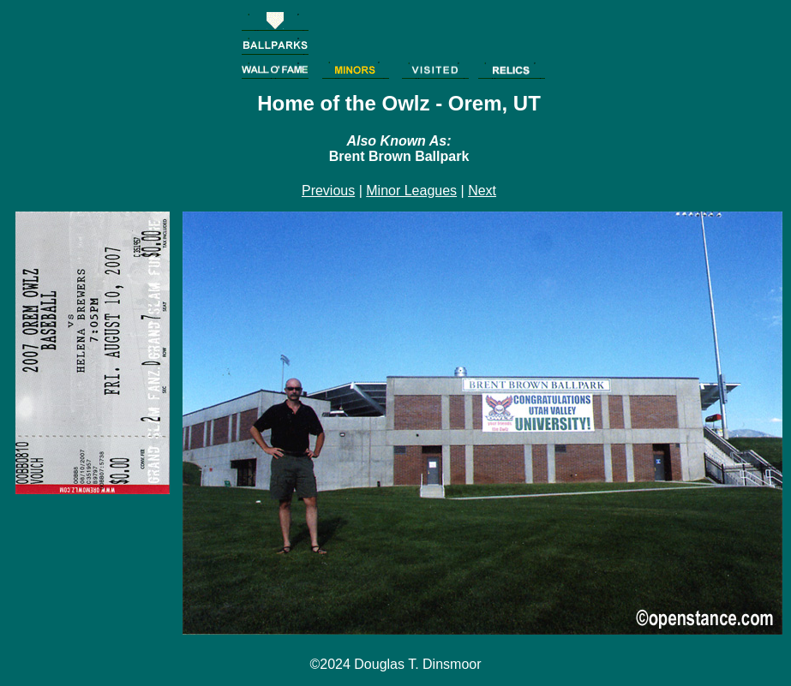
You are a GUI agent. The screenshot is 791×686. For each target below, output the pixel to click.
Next (482, 190)
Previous (328, 190)
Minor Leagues (411, 190)
